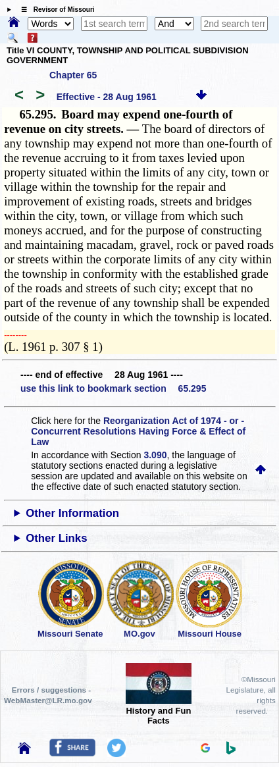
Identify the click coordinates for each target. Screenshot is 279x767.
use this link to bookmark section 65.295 (113, 388)
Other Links (56, 538)
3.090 (154, 455)
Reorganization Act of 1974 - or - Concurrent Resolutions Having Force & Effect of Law (138, 431)
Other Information (72, 513)
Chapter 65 (73, 75)
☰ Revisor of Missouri (54, 9)
